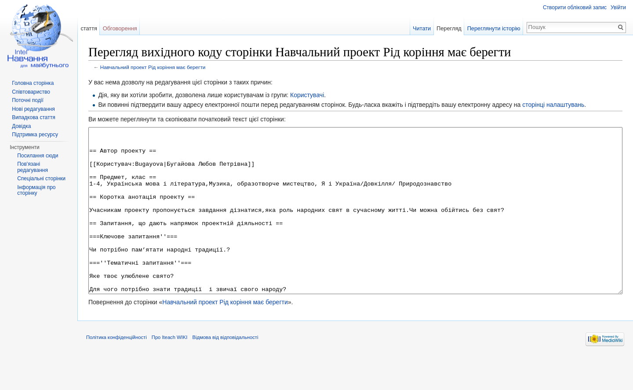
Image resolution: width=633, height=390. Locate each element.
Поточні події (28, 100)
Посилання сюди (37, 156)
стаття (88, 28)
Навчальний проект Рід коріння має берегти (153, 67)
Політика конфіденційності (116, 370)
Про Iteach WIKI (169, 370)
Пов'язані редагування (32, 167)
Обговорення (120, 28)
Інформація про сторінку (36, 190)
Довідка (21, 126)
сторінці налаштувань (553, 104)
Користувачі (307, 94)
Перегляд (449, 28)
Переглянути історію (493, 28)
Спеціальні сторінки (41, 178)
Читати (422, 28)
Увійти (618, 7)
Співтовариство (31, 92)
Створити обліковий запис (575, 7)
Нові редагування (33, 109)
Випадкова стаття (33, 117)
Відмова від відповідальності (225, 370)
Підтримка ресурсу (35, 134)
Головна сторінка (33, 83)
